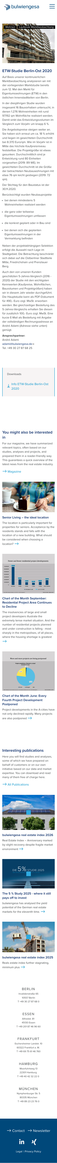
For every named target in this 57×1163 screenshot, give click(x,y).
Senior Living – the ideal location (25, 517)
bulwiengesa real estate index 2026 (27, 835)
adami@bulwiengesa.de (18, 344)
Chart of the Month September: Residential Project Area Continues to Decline (27, 603)
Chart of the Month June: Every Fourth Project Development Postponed (24, 700)
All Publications (18, 784)
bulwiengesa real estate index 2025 (27, 957)
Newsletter (41, 1131)
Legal (19, 1151)
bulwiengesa (26, 8)
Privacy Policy (33, 1151)
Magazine (14, 471)
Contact (18, 1131)
